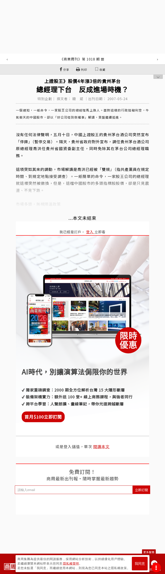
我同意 (140, 563)
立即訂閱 (141, 490)
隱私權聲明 (71, 563)
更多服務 (148, 552)
